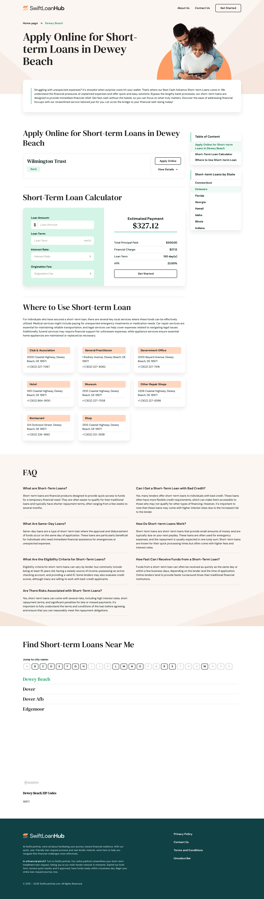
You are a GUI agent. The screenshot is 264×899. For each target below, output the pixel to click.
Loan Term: (38, 233)
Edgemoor (33, 709)
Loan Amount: (40, 218)
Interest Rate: (40, 249)
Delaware (201, 189)
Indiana (200, 228)
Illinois (199, 221)
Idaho (198, 215)
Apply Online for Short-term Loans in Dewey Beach (214, 146)
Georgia (200, 202)
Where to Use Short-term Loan (216, 160)
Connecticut (203, 182)
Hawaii (199, 208)
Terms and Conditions (188, 850)
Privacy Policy (183, 834)
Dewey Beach (36, 679)
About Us (183, 8)
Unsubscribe (182, 858)
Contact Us (202, 8)
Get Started (228, 8)
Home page (30, 23)
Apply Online (168, 161)
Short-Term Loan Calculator (213, 154)
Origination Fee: (41, 266)
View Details (168, 169)
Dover (29, 689)
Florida (199, 195)
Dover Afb (33, 699)
